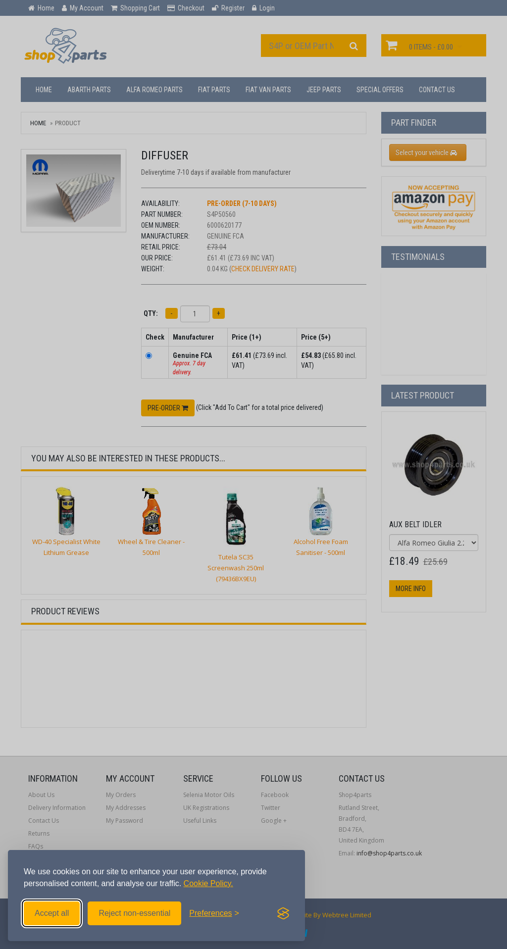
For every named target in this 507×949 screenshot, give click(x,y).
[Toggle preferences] (214, 913)
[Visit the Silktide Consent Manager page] (283, 913)
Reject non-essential (134, 913)
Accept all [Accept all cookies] (52, 913)
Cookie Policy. (208, 883)
